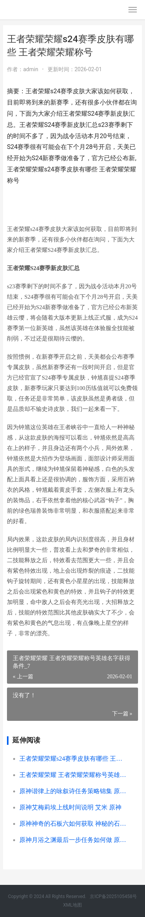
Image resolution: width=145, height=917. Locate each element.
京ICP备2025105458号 (113, 896)
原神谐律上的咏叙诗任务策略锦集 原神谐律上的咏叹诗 (72, 791)
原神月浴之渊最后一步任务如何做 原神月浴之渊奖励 (72, 840)
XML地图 (72, 905)
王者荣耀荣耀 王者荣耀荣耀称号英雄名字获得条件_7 (72, 775)
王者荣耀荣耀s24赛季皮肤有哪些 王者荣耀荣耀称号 (72, 758)
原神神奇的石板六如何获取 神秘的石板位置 (72, 823)
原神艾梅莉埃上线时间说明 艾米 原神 (70, 807)
